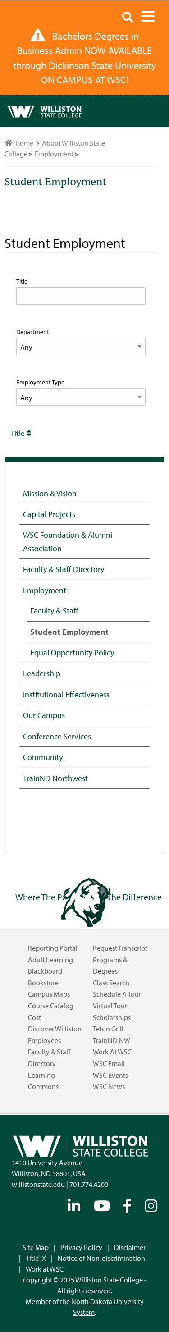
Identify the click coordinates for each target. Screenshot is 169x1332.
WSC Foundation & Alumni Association (67, 541)
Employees (44, 1040)
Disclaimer (130, 1247)
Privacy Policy (81, 1247)
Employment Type (40, 382)
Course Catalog (50, 1005)
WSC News (109, 1086)
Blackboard (45, 970)
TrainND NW (111, 1040)
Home (19, 142)
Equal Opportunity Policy (72, 652)
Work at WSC (112, 1051)
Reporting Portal (53, 947)
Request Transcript (120, 947)
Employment (44, 590)
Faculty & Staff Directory (63, 568)
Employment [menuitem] (54, 153)
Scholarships (112, 1017)
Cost (34, 1017)
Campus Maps (49, 993)
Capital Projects (49, 513)
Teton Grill (108, 1028)
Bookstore (43, 982)
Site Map (36, 1247)
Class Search (111, 982)
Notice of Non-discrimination (101, 1258)
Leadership (41, 673)
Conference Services (57, 736)
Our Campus (44, 714)
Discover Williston (55, 1028)
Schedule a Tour (117, 993)
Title (21, 281)
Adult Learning (50, 959)
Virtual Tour (110, 1005)
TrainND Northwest (55, 778)
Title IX (36, 1258)
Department (32, 332)
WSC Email (109, 1063)
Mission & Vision (50, 493)
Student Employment (69, 631)
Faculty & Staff (54, 610)
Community (43, 756)
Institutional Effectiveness (66, 694)
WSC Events (110, 1075)
